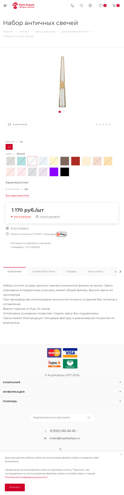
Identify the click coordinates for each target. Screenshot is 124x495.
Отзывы (71, 271)
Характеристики (44, 271)
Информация (14, 391)
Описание (14, 271)
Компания (11, 382)
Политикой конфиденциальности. (26, 477)
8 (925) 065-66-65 (63, 431)
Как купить (95, 271)
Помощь (10, 401)
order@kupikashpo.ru (65, 438)
